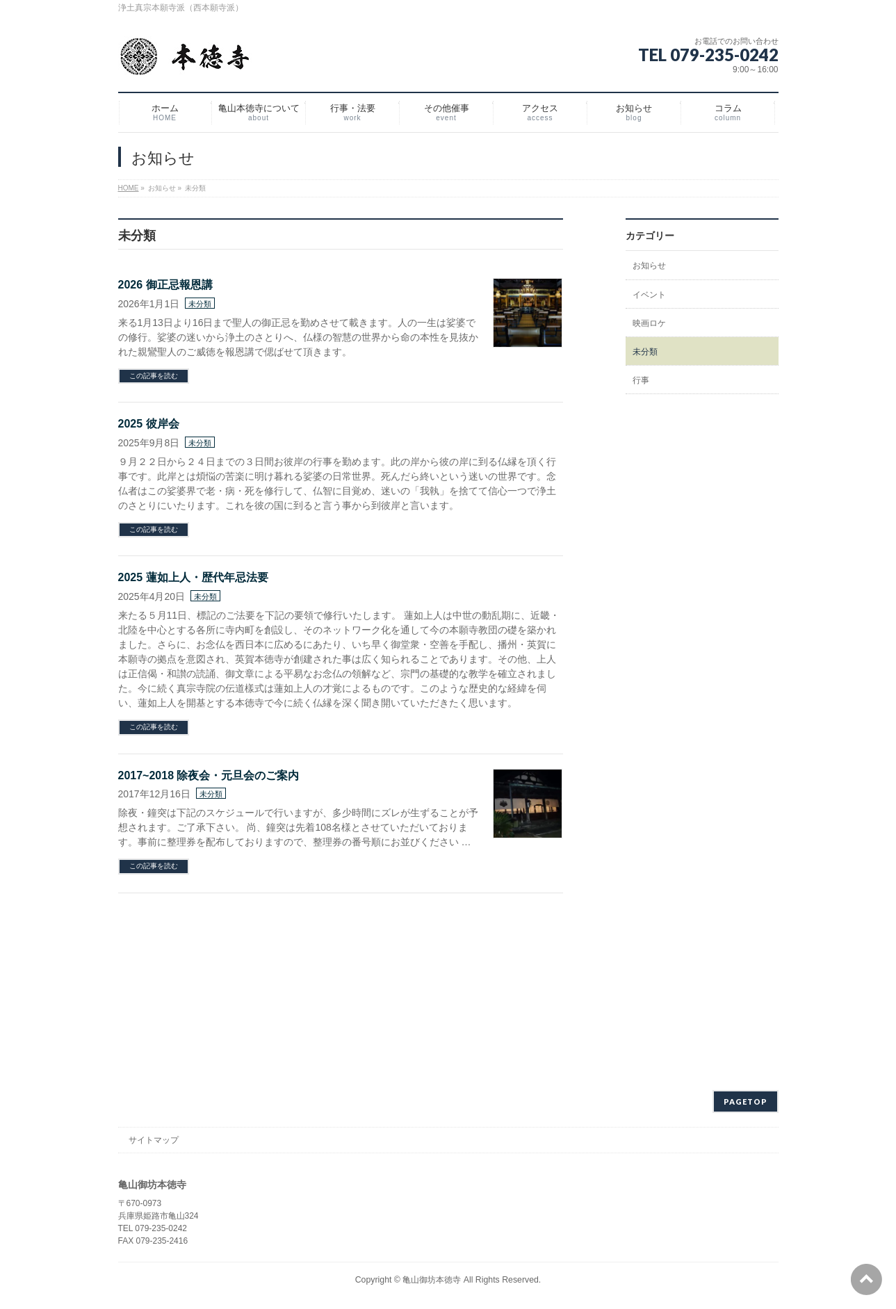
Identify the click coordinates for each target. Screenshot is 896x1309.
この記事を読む (153, 376)
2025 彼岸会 (148, 424)
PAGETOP (745, 1101)
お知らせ (649, 265)
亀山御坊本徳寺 (431, 1280)
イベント (649, 295)
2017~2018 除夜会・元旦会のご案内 (209, 775)
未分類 (199, 304)
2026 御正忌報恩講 (165, 285)
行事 (641, 380)
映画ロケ (649, 323)
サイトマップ (154, 1140)
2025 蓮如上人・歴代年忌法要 (193, 577)
